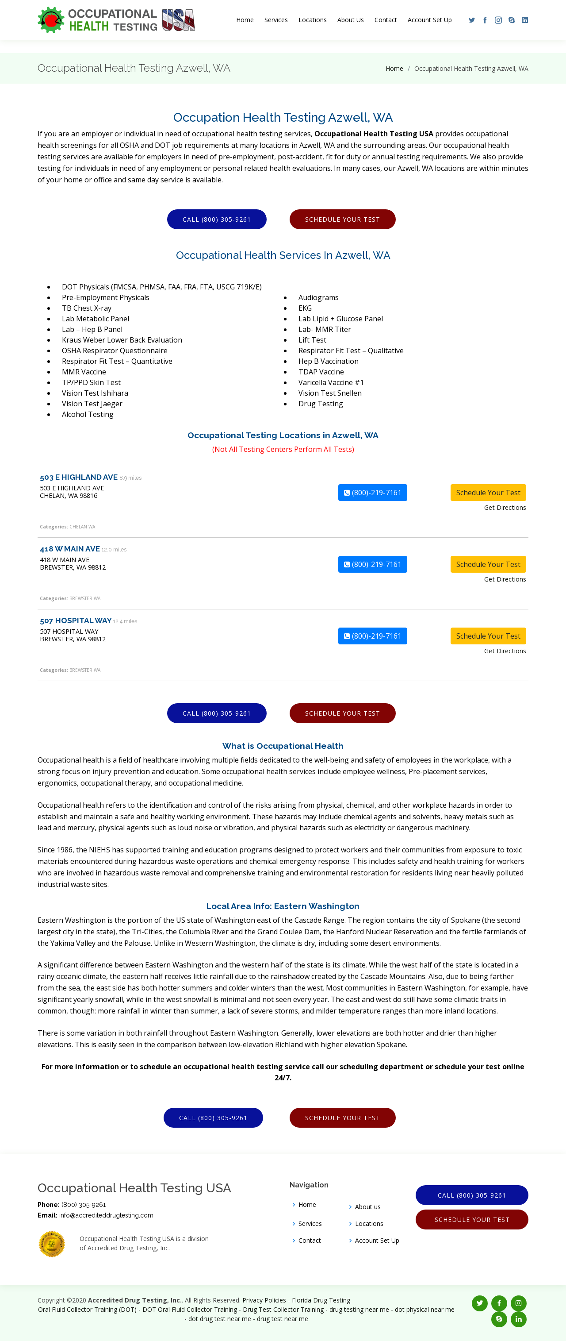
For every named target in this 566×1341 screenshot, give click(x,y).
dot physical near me (425, 1309)
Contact (386, 19)
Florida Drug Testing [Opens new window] (321, 1300)
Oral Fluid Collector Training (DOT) (87, 1309)
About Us (350, 19)
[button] (469, 19)
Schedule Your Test (342, 219)
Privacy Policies (264, 1300)
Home (245, 19)
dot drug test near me (219, 1318)
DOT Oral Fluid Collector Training (189, 1309)
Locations (312, 19)
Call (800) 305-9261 (217, 219)
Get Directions (505, 507)
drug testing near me (359, 1309)
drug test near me (282, 1318)
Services (276, 19)
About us (368, 1207)
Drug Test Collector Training (283, 1309)
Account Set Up (430, 19)
